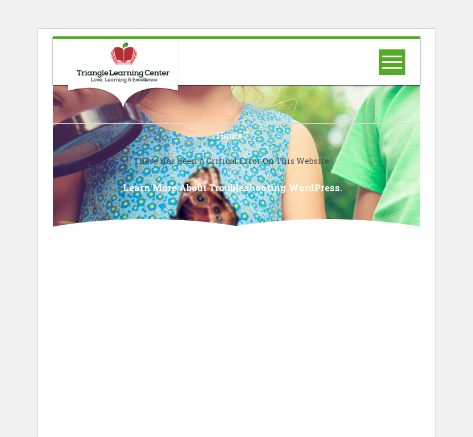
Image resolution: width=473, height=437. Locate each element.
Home (229, 136)
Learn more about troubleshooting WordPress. (232, 188)
